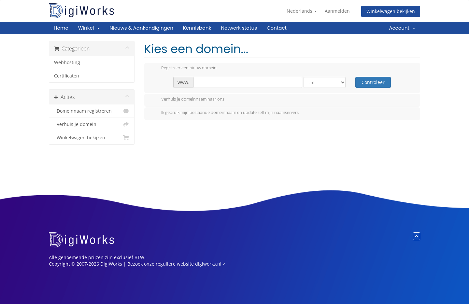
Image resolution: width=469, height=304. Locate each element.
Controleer (373, 82)
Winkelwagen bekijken (390, 11)
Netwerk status (239, 27)
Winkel (89, 27)
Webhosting (67, 62)
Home (61, 27)
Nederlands (302, 11)
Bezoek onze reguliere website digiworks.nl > (176, 264)
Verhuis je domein (91, 124)
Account (402, 27)
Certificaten (66, 76)
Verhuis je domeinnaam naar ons (187, 99)
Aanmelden (337, 11)
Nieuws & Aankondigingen (141, 27)
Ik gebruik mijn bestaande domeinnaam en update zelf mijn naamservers (225, 113)
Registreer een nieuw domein (184, 68)
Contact (277, 27)
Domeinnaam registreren (91, 111)
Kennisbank (197, 27)
